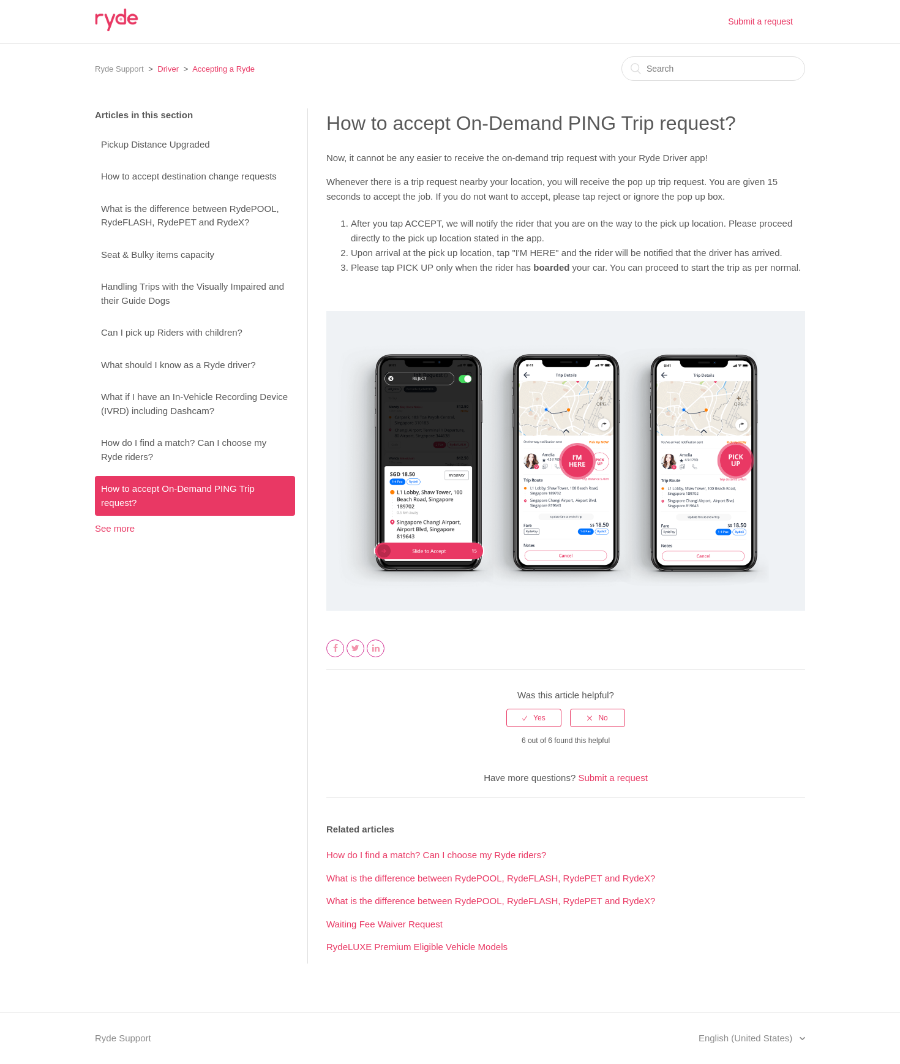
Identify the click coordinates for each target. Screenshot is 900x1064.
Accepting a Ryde (223, 69)
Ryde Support (119, 69)
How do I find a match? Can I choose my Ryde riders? (183, 449)
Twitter (355, 656)
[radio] (533, 718)
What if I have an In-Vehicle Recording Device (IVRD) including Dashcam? (194, 403)
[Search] (713, 68)
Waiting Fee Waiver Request (384, 924)
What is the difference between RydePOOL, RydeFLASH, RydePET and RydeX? (190, 215)
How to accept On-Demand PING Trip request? (178, 495)
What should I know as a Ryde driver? (178, 365)
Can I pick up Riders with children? (171, 332)
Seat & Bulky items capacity (157, 254)
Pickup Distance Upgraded (155, 144)
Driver (168, 69)
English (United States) (747, 1038)
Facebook (335, 656)
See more (115, 528)
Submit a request (760, 21)
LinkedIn (375, 656)
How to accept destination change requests (189, 176)
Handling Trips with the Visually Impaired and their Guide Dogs (192, 293)
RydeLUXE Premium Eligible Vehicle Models (417, 946)
